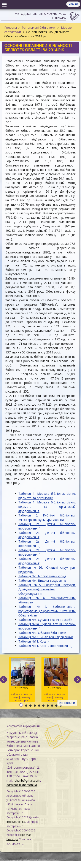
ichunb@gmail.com (27, 780)
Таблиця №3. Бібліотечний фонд (42, 576)
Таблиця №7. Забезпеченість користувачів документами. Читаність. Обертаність (47, 611)
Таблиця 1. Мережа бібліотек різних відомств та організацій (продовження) (47, 506)
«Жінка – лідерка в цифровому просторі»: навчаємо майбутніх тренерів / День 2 (55, 680)
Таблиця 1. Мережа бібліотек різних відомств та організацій (47, 495)
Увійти (73, 4)
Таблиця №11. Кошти (34, 641)
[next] (77, 679)
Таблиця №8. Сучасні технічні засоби (46, 620)
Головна (10, 27)
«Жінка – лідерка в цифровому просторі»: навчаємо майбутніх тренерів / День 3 (22, 680)
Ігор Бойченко (15, 822)
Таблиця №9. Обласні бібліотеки (42, 633)
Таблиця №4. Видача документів (42, 580)
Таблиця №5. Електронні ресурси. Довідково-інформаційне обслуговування (47, 589)
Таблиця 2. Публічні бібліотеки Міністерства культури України (47, 517)
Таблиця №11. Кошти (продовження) (45, 646)
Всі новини (67, 703)
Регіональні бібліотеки (38, 27)
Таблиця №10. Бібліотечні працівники (45, 637)
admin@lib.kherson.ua (21, 785)
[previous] (3, 679)
